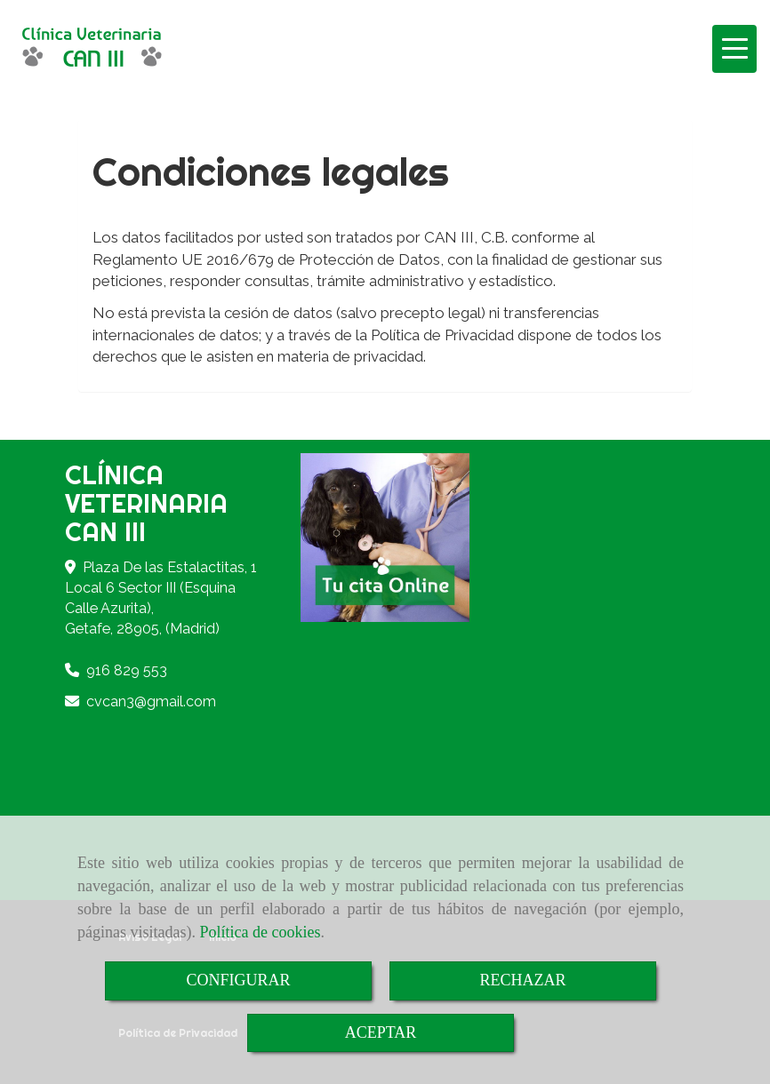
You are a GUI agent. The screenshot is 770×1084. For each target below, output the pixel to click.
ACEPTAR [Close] (381, 1032)
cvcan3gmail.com (151, 701)
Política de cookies (259, 932)
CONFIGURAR (238, 980)
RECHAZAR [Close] (522, 980)
